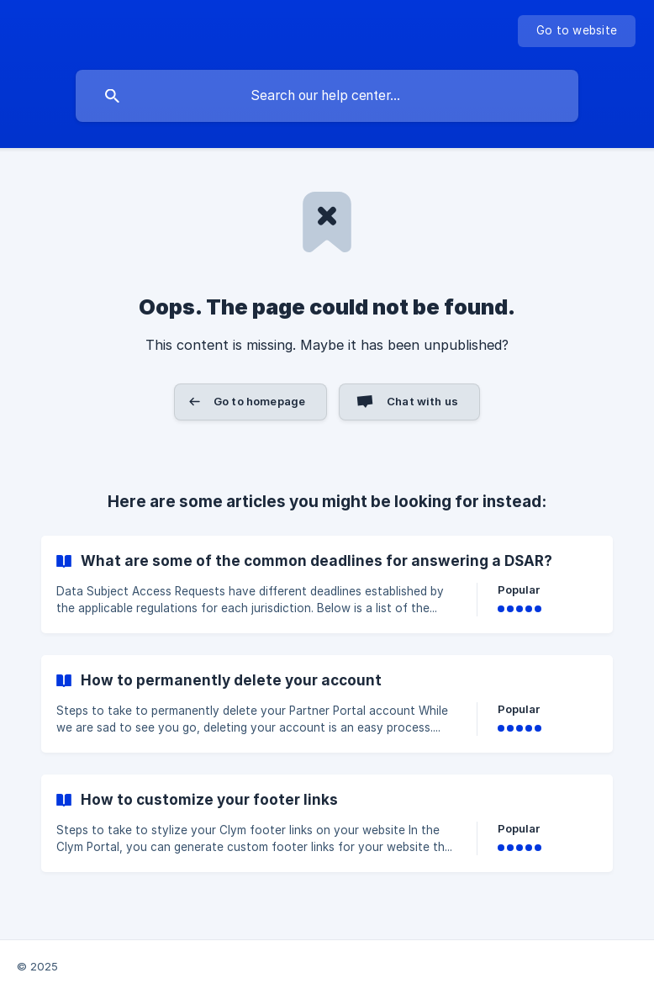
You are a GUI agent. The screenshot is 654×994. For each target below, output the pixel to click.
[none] (577, 31)
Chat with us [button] (422, 401)
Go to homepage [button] (259, 401)
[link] (327, 584)
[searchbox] (327, 96)
